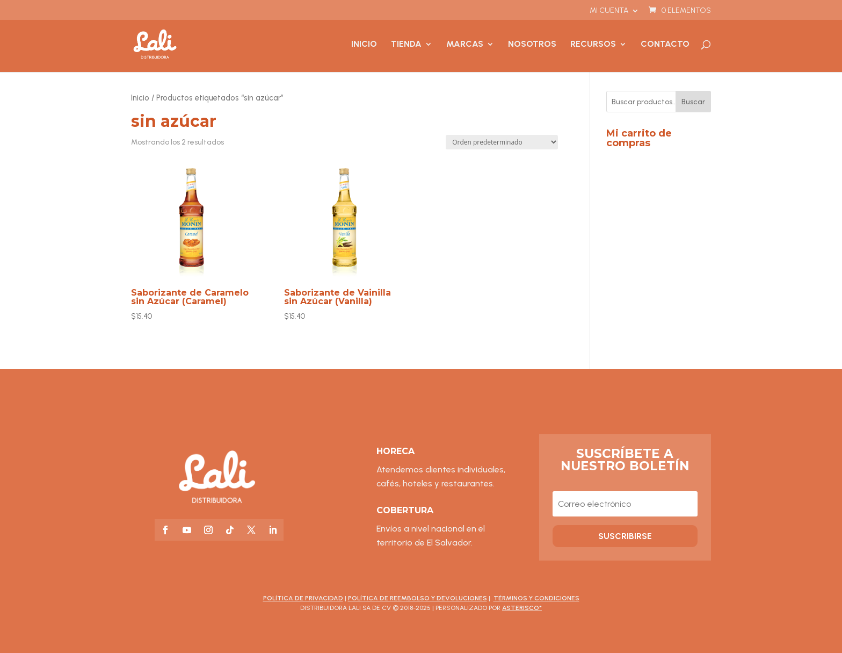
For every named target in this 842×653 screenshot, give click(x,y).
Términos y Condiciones (536, 598)
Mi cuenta (609, 11)
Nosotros (532, 44)
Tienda (406, 44)
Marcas (464, 44)
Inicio (364, 44)
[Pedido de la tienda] (502, 142)
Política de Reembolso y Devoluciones (417, 598)
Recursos (593, 44)
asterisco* (522, 608)
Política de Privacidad (303, 598)
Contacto (665, 44)
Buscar (693, 101)
